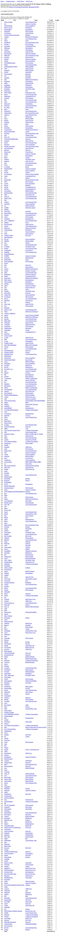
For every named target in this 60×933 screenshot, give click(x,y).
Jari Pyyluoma (8, 462)
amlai (5, 785)
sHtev (5, 708)
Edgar (5, 495)
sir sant (6, 341)
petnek (6, 783)
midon (6, 519)
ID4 (5, 554)
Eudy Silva (7, 467)
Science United (8, 335)
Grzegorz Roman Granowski (11, 35)
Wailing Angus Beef (9, 146)
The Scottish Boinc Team (32, 42)
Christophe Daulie (9, 825)
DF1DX (6, 699)
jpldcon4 (6, 150)
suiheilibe (6, 859)
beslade (6, 645)
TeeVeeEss (7, 553)
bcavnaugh (7, 46)
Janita (5, 770)
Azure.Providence (9, 853)
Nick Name (7, 90)
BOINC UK (28, 918)
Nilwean (6, 640)
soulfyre (6, 894)
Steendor (6, 666)
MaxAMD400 (8, 408)
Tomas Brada (7, 857)
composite (7, 772)
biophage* (7, 833)
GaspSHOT (7, 786)
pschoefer (6, 98)
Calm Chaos (28, 877)
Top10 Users (29, 1)
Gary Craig (7, 304)
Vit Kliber (6, 701)
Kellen (6, 124)
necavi (6, 361)
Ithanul (6, 514)
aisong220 (7, 807)
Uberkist (6, 734)
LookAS (6, 202)
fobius (5, 417)
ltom (5, 493)
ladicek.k (6, 540)
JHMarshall (7, 87)
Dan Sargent (7, 814)
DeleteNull (7, 31)
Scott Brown (7, 33)
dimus (5, 157)
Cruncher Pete (8, 129)
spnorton (6, 391)
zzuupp (6, 454)
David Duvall (7, 569)
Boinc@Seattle (29, 781)
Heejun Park (7, 612)
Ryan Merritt (7, 705)
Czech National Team (31, 22)
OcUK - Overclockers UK (32, 749)
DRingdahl (7, 591)
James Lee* (7, 103)
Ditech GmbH (29, 443)
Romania (27, 35)
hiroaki (6, 855)
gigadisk (6, 534)
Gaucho (6, 347)
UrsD (5, 449)
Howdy (6, 61)
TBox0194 (7, 890)
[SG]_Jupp (7, 836)
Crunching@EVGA (30, 46)
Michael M (7, 634)
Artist (5, 380)
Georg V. (6, 723)
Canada (27, 131)
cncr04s (6, 337)
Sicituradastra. (29, 29)
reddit (26, 705)
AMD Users (28, 447)
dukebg (6, 642)
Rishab (6, 517)
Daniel (6, 499)
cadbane (6, 575)
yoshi (5, 545)
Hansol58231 (7, 812)
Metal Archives (29, 57)
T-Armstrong (7, 378)
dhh (5, 374)
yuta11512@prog (8, 831)
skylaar (6, 528)
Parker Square (29, 627)
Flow (5, 799)
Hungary (27, 478)
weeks (5, 619)
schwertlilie (7, 293)
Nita (5, 200)
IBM (26, 896)
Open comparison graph (7, 14)
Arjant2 (6, 397)
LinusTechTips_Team (31, 514)
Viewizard (7, 740)
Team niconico (29, 267)
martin (6, 512)
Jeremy (6, 905)
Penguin (6, 59)
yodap (5, 176)
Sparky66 (6, 415)
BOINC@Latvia (29, 647)
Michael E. (7, 682)
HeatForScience (8, 759)
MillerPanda (7, 840)
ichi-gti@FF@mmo (9, 653)
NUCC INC (28, 536)
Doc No (6, 367)
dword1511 (7, 721)
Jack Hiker (7, 128)
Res (5, 382)
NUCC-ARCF (8, 536)
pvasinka (6, 424)
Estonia (27, 617)
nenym (6, 142)
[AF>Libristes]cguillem (10, 441)
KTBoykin (7, 322)
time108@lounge (8, 350)
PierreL (6, 595)
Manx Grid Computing (31, 345)
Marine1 (6, 373)
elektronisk (7, 692)
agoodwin (6, 334)
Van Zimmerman (8, 148)
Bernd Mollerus (8, 237)
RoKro (6, 64)
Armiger (6, 916)
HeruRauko (7, 630)
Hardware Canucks (30, 207)
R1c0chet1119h (8, 872)
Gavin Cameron (8, 926)
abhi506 (6, 209)
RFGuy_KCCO (8, 27)
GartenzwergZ (8, 796)
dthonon (6, 222)
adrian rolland (7, 710)
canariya (6, 755)
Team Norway (29, 152)
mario (5, 523)
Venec (5, 38)
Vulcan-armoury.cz (9, 603)
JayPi (5, 181)
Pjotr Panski (7, 777)
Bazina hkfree (7, 213)
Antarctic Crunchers (30, 24)
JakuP (5, 437)
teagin (5, 471)
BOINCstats (28, 116)
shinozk (6, 120)
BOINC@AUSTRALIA (31, 37)
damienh (6, 159)
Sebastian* (7, 81)
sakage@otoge (8, 762)
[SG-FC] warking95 (9, 805)
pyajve (6, 419)
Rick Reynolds (8, 224)
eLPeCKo (6, 105)
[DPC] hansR (7, 92)
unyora (6, 903)
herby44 (6, 376)
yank (5, 398)
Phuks (27, 402)
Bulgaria (27, 929)
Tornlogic (6, 122)
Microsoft (27, 74)
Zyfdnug (6, 586)
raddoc (6, 792)
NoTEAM (28, 76)
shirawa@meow (8, 766)
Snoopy (6, 929)
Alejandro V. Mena (9, 434)
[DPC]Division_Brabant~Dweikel (13, 911)
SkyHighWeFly (8, 168)
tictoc (5, 458)
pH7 (5, 627)
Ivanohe (6, 849)
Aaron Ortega (7, 547)
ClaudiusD (7, 218)
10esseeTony (7, 358)
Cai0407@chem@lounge (10, 851)
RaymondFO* (8, 29)
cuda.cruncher (8, 781)
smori (5, 703)
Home (2, 1)
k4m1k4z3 (7, 300)
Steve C (6, 549)
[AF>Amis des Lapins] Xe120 (12, 430)
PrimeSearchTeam (30, 324)
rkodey (6, 887)
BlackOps (27, 185)
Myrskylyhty (7, 259)
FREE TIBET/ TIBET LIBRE (33, 462)
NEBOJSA (7, 788)
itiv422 (6, 263)
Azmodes (6, 57)
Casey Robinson (8, 501)
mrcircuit (6, 920)
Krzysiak (6, 671)
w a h (5, 231)
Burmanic (6, 875)
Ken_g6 (6, 239)
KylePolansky (8, 482)
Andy (5, 411)
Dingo (5, 311)
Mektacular (7, 96)
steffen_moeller (8, 567)
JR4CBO (6, 241)
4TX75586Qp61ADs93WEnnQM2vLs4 (14, 491)
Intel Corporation (29, 881)
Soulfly (6, 154)
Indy (5, 163)
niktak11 (6, 404)
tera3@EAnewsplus (9, 426)
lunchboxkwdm (8, 562)
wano (5, 744)
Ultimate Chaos (29, 122)
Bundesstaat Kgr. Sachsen (32, 465)
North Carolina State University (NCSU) (36, 727)
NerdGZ (6, 215)
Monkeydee (7, 274)
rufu (5, 506)
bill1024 (6, 189)
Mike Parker (7, 846)
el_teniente (7, 167)
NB (5, 803)
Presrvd (6, 185)
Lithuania (27, 541)
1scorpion (6, 668)
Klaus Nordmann (8, 261)
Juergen (6, 590)
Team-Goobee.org (30, 287)
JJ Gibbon (6, 246)
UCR (26, 428)
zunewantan (7, 51)
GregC (6, 577)
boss (5, 306)
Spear (5, 289)
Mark (5, 610)
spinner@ (6, 456)
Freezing (6, 44)
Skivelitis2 (7, 204)
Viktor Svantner (8, 22)
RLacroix (6, 848)
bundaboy (6, 384)
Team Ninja (28, 501)
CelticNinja (7, 330)
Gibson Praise (7, 113)
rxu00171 (6, 697)
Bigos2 (6, 588)
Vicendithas (7, 551)
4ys (5, 205)
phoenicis (6, 144)
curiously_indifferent (9, 313)
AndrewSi (6, 892)
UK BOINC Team (30, 89)
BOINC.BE (28, 825)
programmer (7, 673)
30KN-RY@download (10, 922)
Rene (5, 718)
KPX (5, 432)
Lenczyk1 (6, 662)
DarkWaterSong (8, 877)
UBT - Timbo (7, 560)
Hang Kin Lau (8, 423)
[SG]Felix (6, 864)
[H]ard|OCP (28, 27)
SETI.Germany (29, 31)
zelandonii (7, 564)
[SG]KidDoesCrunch (9, 63)
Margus (6, 469)
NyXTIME (7, 901)
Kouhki (6, 445)
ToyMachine (7, 250)
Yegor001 (6, 684)
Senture (6, 749)
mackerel (6, 141)
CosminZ (6, 365)
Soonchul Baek (8, 924)
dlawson (6, 625)
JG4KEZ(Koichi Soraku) (10, 66)
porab (5, 764)
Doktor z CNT (8, 309)
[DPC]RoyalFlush (9, 870)
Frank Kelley (7, 900)
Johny (5, 272)
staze (5, 842)
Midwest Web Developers (32, 606)
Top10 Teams (20, 1)
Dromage (6, 527)
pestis (5, 102)
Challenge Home (10, 1)
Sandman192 (7, 794)
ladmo (5, 508)
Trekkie (6, 738)
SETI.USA (28, 235)
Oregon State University (31, 404)
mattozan (6, 161)
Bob (5, 746)
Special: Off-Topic (30, 380)
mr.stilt (6, 861)
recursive (6, 649)
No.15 (5, 165)
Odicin (6, 387)
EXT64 (6, 72)
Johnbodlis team (8, 354)
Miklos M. (7, 55)
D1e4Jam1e (7, 669)
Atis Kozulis (7, 647)
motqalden (7, 85)
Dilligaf (27, 549)
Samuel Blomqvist (9, 254)
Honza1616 (7, 111)
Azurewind (7, 580)
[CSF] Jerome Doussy (10, 400)
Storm (27, 40)
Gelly (5, 371)
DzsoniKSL (7, 478)
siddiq (5, 428)
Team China (28, 463)
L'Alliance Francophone (31, 410)
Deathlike (6, 252)
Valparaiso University (31, 551)
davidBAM (7, 42)
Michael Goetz (8, 502)
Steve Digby (7, 918)
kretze (5, 742)
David (5, 558)
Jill (5, 736)
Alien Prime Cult (29, 194)
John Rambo (28, 809)
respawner (7, 257)
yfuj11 (6, 118)
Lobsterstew (7, 686)
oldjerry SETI (7, 198)
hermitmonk (7, 695)
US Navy (27, 373)
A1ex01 (6, 172)
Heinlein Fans (29, 367)
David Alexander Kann (10, 874)
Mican (6, 521)
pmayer (6, 315)
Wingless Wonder (8, 352)
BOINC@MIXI (29, 66)
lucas (5, 768)
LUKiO (6, 584)
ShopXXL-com (8, 820)
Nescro (6, 883)
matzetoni (6, 790)
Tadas (5, 541)
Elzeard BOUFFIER (9, 131)
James (5, 285)
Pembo (6, 402)
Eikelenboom (7, 356)
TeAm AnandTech (30, 25)
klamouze (6, 914)
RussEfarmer (7, 757)
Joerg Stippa (7, 677)
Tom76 (6, 679)
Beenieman (7, 617)
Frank (5, 489)
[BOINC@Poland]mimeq (11, 395)
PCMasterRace (29, 835)
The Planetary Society (31, 579)
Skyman (6, 694)
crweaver (6, 888)
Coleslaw (6, 760)
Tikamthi (6, 538)
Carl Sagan (28, 682)
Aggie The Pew (29, 33)
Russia (27, 167)
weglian (6, 720)
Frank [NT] (7, 211)
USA (26, 90)
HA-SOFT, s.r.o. (8, 369)
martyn (6, 690)
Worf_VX (6, 137)
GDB (5, 194)
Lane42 (6, 183)
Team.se (27, 406)
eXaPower (7, 810)
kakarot (6, 614)
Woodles (6, 291)
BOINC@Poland (29, 205)
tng (5, 24)
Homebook (28, 328)
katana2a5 (6, 660)
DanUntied (7, 818)
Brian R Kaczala (8, 621)
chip (5, 243)
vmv (5, 775)
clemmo (6, 269)
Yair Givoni (7, 579)
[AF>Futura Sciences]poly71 (11, 725)
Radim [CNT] (7, 450)
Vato (5, 287)
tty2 (5, 909)
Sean (5, 135)
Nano (5, 707)
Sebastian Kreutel (8, 488)
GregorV (6, 816)
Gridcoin (27, 302)
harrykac (6, 319)
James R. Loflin (8, 862)
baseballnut (7, 566)
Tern (5, 452)
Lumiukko (7, 324)
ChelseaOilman (8, 25)
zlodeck (6, 530)
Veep (5, 636)
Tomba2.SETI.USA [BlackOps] (12, 827)
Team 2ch (27, 139)
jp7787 (6, 484)
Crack (5, 632)
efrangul (6, 866)
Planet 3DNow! (29, 376)
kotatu (5, 593)
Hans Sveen (7, 152)
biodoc (6, 170)
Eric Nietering (8, 174)
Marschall (6, 844)
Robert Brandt (8, 651)
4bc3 (5, 100)
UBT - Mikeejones (9, 675)
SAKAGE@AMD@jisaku (11, 139)
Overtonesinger (8, 389)
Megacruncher (8, 525)
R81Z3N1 (6, 543)
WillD (5, 838)
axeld (5, 608)
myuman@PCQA (8, 655)
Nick (5, 79)
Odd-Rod (6, 623)
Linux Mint (28, 862)
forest (5, 348)
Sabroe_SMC (7, 779)
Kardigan (6, 473)
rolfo (5, 497)
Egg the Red (7, 179)
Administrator (8, 328)
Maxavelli (6, 604)
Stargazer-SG (7, 556)
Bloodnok (6, 308)
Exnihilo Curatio (8, 343)
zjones (6, 664)
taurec (5, 233)
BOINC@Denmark (30, 558)
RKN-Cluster (7, 280)
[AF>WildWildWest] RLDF (11, 714)
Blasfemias (28, 582)
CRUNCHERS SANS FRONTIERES (35, 400)
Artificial (6, 599)
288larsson (7, 48)
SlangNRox (7, 363)
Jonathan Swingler (9, 712)
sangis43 (6, 50)
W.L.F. (6, 733)
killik (5, 339)
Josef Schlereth (8, 393)
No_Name (7, 107)
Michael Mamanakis (9, 486)
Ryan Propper (7, 53)
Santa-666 (6, 638)
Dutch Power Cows (30, 92)
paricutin (6, 475)
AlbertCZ (6, 115)
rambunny (6, 835)
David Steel (7, 278)
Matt (5, 727)
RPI (26, 838)
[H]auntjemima (8, 230)
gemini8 (6, 283)
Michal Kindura (8, 192)
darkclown (7, 228)
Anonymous (7, 829)
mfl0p (5, 83)
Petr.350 (6, 927)
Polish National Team (31, 658)
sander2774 (7, 868)
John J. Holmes (8, 616)
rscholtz (6, 439)
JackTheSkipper (8, 801)
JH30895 (6, 256)
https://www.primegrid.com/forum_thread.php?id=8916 (24, 7)
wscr (5, 116)
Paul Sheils (7, 879)
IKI (5, 302)
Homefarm (7, 89)
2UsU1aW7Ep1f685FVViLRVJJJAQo (14, 885)
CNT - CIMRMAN (9, 220)
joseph (6, 571)
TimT (5, 68)
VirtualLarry (7, 460)
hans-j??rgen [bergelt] (10, 465)
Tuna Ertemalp (8, 74)
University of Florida (30, 439)
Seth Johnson (7, 809)
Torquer (6, 747)
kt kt (5, 267)
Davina (6, 270)
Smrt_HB (6, 504)
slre (5, 597)
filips (5, 658)
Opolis (6, 276)
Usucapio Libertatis (9, 582)
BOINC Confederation (31, 378)
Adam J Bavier (8, 282)
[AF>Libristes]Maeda (10, 729)
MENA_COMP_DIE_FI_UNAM (34, 434)
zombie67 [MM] (8, 235)
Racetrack (6, 480)
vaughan (6, 37)
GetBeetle (6, 406)
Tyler (5, 436)
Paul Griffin (7, 532)
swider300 (7, 907)
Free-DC (27, 643)
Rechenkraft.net (29, 218)
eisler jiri (6, 196)
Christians (28, 625)
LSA (5, 178)
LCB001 (6, 207)
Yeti (5, 76)
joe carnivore (7, 413)
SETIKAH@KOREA (31, 612)
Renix (5, 109)
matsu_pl (6, 773)
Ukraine (27, 157)
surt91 (5, 217)
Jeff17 (5, 822)
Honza (6, 94)
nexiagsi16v (7, 326)
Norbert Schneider (9, 797)
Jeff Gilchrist (7, 643)
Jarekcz (6, 226)
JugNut (6, 317)
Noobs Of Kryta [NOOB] (32, 174)
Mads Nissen (7, 421)
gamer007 (6, 447)
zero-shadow (7, 191)
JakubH (6, 913)
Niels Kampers (8, 681)
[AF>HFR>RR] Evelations (11, 410)
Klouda (6, 248)
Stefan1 (6, 823)
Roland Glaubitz (8, 716)
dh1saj (6, 126)
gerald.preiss (7, 443)
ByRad (6, 656)
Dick (5, 265)
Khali (5, 332)
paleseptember (8, 688)
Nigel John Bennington (10, 345)
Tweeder (6, 601)
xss (5, 463)
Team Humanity (29, 502)
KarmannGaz (7, 753)
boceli (5, 244)
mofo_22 (6, 606)
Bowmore (6, 133)
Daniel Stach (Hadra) (9, 360)
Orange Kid (7, 295)
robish (5, 40)
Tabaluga (6, 573)
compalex (6, 77)
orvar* (6, 155)
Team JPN (28, 545)
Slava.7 (6, 298)
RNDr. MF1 (7, 321)
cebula (6, 881)
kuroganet (6, 70)
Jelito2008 (7, 898)
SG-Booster (7, 296)
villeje (5, 751)
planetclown (7, 385)
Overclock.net (29, 165)
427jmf (6, 187)
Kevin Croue (7, 510)
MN (5, 896)
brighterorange (8, 476)
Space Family (29, 360)
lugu (5, 515)
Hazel (5, 629)
